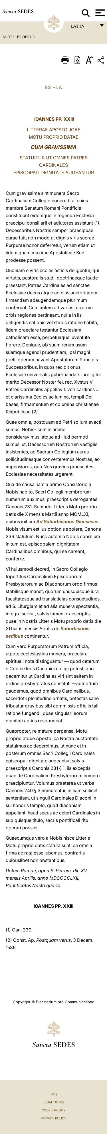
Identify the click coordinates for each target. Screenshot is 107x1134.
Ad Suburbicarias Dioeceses (67, 521)
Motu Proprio (19, 36)
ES (48, 87)
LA (59, 87)
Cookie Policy (53, 1110)
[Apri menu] (99, 13)
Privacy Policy (53, 1118)
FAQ (54, 1094)
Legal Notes (53, 1102)
